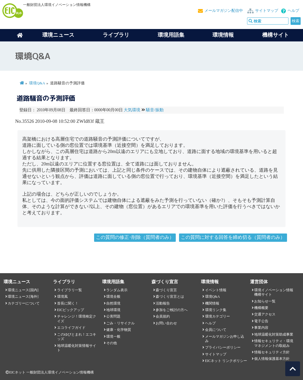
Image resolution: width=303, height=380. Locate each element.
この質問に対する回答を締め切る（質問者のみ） (233, 237)
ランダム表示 (117, 290)
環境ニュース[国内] (23, 290)
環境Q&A (37, 83)
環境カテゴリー (217, 316)
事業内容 (261, 328)
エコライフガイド (71, 328)
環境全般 (113, 296)
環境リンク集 (215, 310)
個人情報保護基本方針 (272, 359)
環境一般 (113, 336)
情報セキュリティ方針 (272, 352)
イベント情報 (215, 290)
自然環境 (113, 303)
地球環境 (113, 310)
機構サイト (275, 35)
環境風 (62, 296)
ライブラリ (116, 35)
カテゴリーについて (24, 303)
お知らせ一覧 (264, 301)
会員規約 (163, 316)
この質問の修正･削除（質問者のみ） (135, 237)
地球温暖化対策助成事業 (273, 334)
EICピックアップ (70, 310)
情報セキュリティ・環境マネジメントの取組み (273, 343)
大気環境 (132, 110)
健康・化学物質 (118, 330)
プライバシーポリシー (223, 347)
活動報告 (163, 303)
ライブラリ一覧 (69, 290)
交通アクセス (264, 314)
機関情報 (212, 303)
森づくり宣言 (166, 290)
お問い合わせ (166, 323)
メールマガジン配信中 (223, 11)
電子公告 (261, 321)
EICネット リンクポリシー (226, 361)
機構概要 (261, 308)
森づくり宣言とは (170, 296)
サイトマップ (266, 11)
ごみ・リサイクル (120, 323)
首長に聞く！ (67, 303)
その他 (111, 343)
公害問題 (113, 316)
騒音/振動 (155, 110)
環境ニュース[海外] (23, 296)
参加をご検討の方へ (172, 310)
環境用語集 (171, 35)
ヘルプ (293, 11)
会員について (215, 330)
